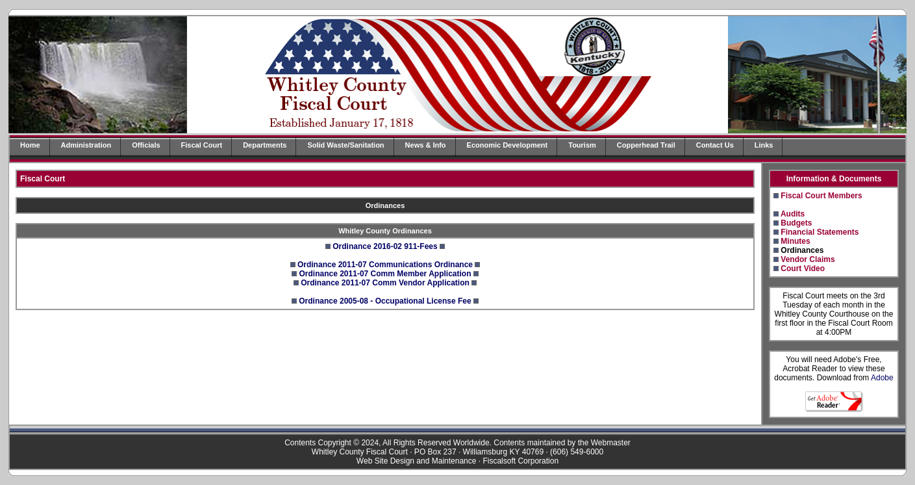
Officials (146, 145)
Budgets (796, 223)
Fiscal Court (202, 145)
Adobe (882, 377)
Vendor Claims (807, 259)
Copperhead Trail (646, 145)
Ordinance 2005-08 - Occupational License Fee (385, 301)
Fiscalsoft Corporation (520, 460)
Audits (793, 213)
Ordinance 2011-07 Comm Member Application (385, 273)
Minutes (795, 241)
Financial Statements (820, 232)
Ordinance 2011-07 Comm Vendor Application (385, 282)
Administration (86, 145)
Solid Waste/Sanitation (345, 145)
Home (30, 145)
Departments (264, 145)
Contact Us (715, 145)
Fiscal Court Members (821, 195)
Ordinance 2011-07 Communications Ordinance (385, 264)
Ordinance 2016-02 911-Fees (384, 246)
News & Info (425, 145)
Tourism (582, 145)
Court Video (803, 268)
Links (764, 145)
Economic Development (507, 145)
